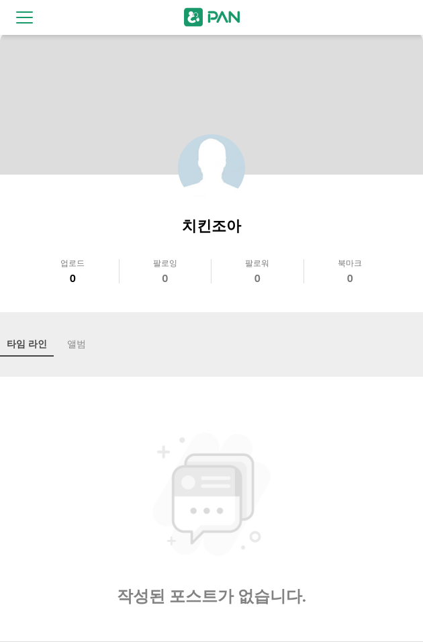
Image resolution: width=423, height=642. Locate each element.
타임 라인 (27, 344)
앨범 (76, 344)
